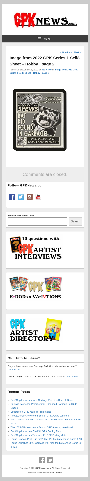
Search (75, 221)
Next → (78, 52)
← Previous (65, 52)
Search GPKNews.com (21, 215)
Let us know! (71, 376)
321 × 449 (47, 69)
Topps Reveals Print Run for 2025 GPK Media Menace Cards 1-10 (46, 439)
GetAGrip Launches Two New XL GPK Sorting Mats (38, 435)
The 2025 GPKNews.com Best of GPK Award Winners (40, 415)
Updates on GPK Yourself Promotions (31, 411)
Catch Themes (55, 473)
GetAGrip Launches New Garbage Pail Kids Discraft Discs (42, 400)
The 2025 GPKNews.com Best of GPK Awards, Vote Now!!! (42, 427)
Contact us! (14, 369)
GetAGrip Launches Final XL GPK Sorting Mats (36, 431)
